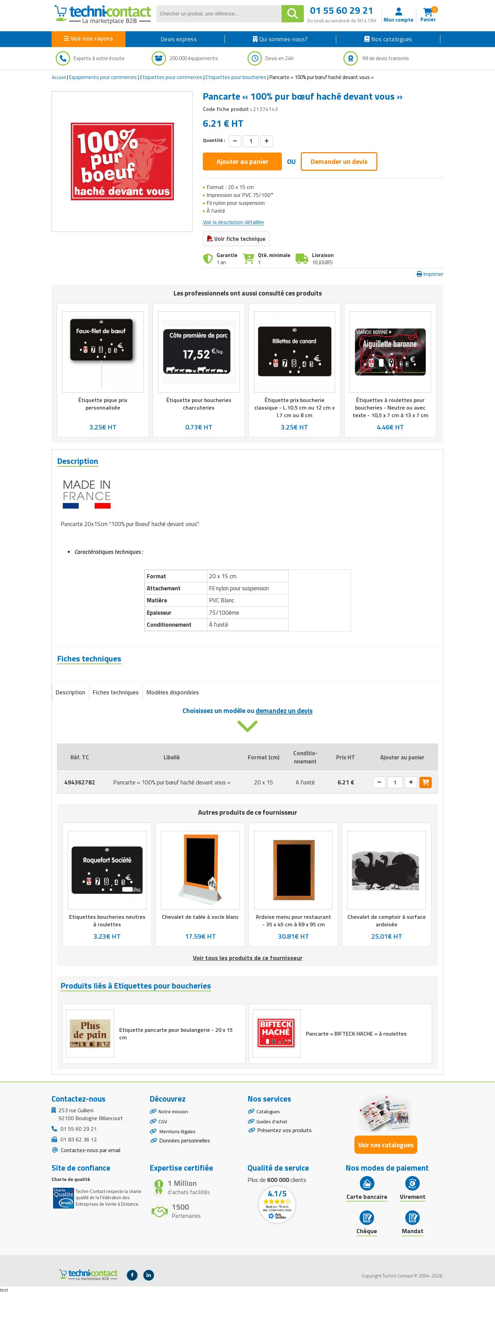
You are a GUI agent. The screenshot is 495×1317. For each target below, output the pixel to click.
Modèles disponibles (172, 712)
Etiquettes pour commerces (171, 77)
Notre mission (174, 1135)
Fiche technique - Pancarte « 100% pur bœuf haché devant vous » (153, 684)
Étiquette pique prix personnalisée (103, 403)
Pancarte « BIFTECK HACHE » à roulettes (358, 1055)
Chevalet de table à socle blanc (200, 937)
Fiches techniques (116, 712)
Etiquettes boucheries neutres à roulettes (107, 941)
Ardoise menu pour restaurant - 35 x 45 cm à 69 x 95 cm (293, 941)
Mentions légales (178, 1159)
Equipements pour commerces (103, 77)
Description (70, 712)
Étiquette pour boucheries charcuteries (198, 403)
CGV (163, 1147)
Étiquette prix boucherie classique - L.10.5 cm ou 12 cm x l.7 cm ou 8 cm (294, 407)
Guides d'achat (273, 1147)
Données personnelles (184, 1169)
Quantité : (214, 140)
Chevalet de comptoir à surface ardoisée (386, 941)
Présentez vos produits (284, 1157)
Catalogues (269, 1135)
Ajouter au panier (242, 161)
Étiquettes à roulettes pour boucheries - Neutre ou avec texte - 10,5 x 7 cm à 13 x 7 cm (390, 407)
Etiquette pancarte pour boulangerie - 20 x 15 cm (178, 1055)
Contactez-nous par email (89, 1173)
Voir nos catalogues (386, 1168)
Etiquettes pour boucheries (236, 77)
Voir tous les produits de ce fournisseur (247, 978)
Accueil (59, 77)
